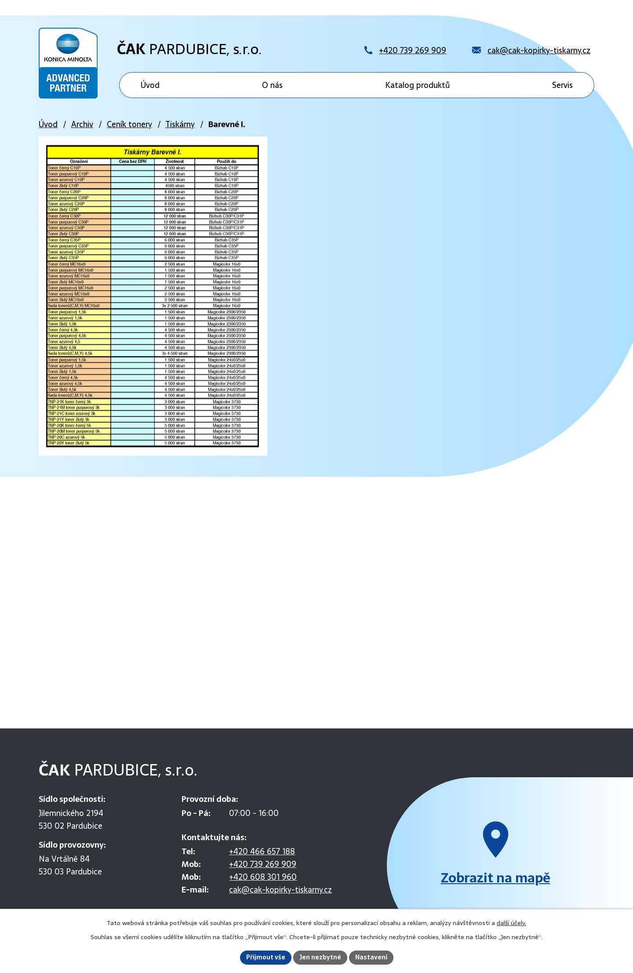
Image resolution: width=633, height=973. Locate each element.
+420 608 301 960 (263, 877)
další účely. (511, 923)
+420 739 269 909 (262, 864)
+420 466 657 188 (262, 851)
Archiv (82, 124)
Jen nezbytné (320, 957)
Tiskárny (180, 124)
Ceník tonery (129, 124)
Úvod (48, 124)
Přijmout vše (265, 957)
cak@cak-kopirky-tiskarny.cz (280, 889)
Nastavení (371, 957)
